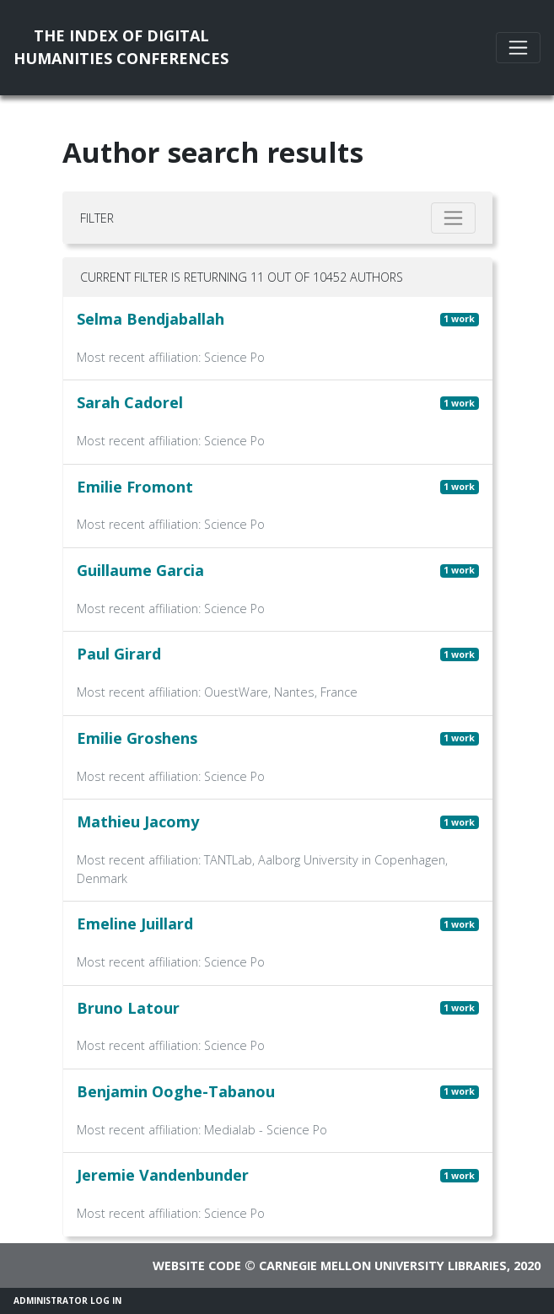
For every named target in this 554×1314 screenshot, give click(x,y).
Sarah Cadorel (130, 402)
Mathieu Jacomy (138, 821)
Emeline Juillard (135, 923)
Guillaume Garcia (140, 570)
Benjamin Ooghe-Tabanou (176, 1091)
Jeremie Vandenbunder (163, 1175)
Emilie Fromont (135, 487)
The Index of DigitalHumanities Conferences (121, 46)
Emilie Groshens (137, 738)
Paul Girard (119, 654)
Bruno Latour (128, 1008)
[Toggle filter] (453, 218)
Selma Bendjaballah (150, 319)
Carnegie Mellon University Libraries (383, 1265)
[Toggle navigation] (518, 47)
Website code (197, 1265)
